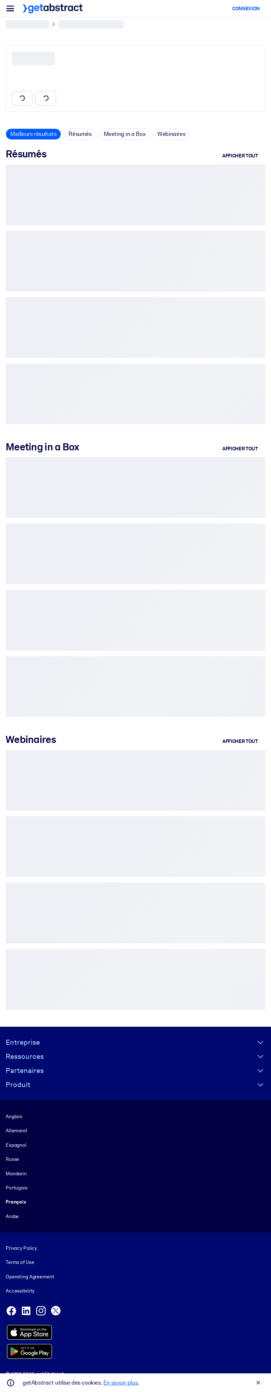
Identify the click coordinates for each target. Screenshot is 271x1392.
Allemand (16, 1131)
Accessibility (20, 1291)
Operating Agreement (30, 1276)
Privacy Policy (21, 1248)
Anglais (14, 1116)
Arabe (12, 1216)
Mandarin (16, 1173)
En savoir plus (120, 1382)
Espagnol (16, 1145)
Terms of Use (20, 1262)
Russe (12, 1159)
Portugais (17, 1187)
